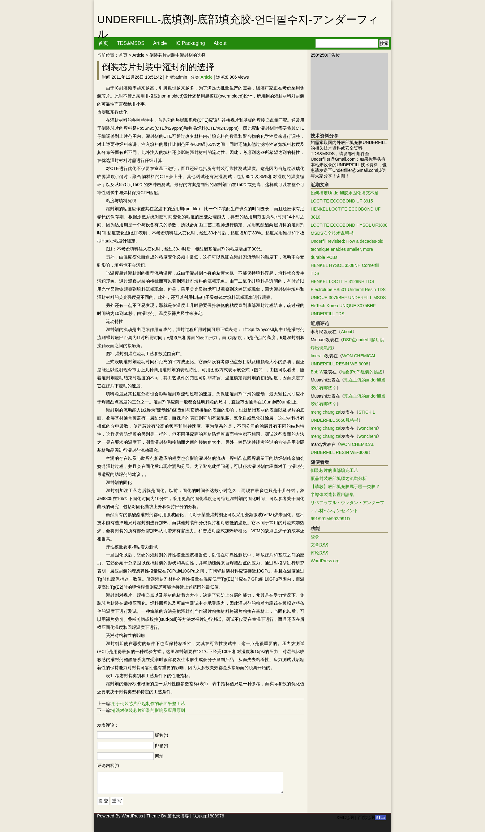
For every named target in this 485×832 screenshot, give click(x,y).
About (220, 43)
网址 (159, 756)
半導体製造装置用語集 (332, 494)
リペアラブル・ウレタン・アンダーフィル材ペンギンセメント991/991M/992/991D (347, 510)
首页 (103, 43)
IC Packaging (190, 43)
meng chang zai (326, 412)
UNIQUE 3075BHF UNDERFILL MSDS (348, 297)
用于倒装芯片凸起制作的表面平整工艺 (148, 703)
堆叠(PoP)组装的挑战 (361, 371)
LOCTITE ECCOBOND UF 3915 (342, 200)
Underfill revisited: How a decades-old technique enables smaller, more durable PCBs (347, 249)
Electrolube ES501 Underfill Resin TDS (348, 289)
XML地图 (345, 817)
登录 (315, 536)
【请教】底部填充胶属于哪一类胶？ (345, 486)
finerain (318, 355)
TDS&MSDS (130, 43)
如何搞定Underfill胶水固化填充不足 (344, 192)
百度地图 (366, 817)
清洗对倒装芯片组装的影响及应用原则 (148, 710)
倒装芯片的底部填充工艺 (334, 470)
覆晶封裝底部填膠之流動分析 (339, 478)
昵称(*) (161, 735)
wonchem (367, 428)
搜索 (384, 43)
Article (160, 43)
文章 (319, 544)
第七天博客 (178, 815)
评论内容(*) (108, 765)
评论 (319, 552)
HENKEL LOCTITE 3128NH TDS (342, 281)
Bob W (317, 371)
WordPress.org (325, 560)
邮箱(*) (161, 745)
